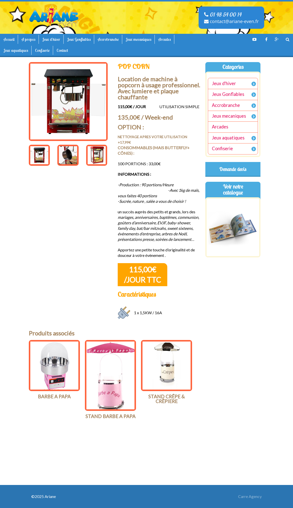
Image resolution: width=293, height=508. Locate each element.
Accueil (9, 39)
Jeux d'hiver (51, 39)
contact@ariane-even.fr (231, 21)
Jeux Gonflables (79, 39)
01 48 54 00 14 (222, 14)
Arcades (164, 39)
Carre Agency (250, 496)
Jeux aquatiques (16, 50)
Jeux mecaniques (138, 39)
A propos (28, 39)
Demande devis (232, 169)
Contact (62, 50)
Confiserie (42, 50)
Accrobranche (108, 39)
